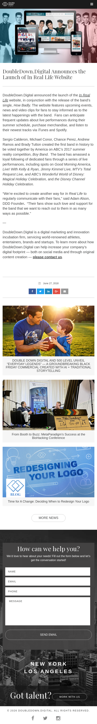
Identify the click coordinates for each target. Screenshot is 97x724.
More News (48, 518)
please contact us (47, 257)
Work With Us (69, 696)
